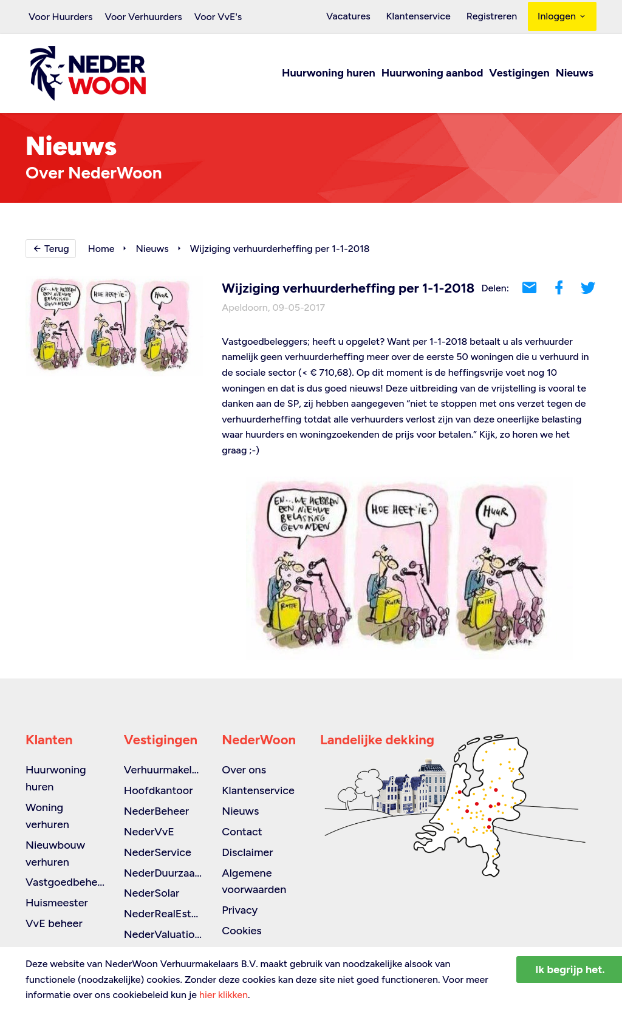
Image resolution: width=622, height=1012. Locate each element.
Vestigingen (519, 74)
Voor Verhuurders (143, 16)
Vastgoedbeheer (67, 882)
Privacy (240, 910)
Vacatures (357, 16)
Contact (242, 831)
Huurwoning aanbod (432, 74)
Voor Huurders (60, 16)
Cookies (241, 930)
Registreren (493, 16)
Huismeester (57, 902)
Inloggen (562, 16)
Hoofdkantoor (158, 790)
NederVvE (149, 831)
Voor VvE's (218, 16)
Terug (50, 249)
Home (101, 249)
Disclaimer (247, 852)
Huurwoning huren (328, 74)
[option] (409, 569)
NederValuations (165, 934)
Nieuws (574, 74)
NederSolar (152, 893)
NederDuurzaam (164, 873)
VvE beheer (54, 923)
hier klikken (223, 994)
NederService (157, 852)
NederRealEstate (165, 913)
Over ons (244, 769)
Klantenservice (423, 16)
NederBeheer (157, 811)
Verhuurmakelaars (168, 769)
